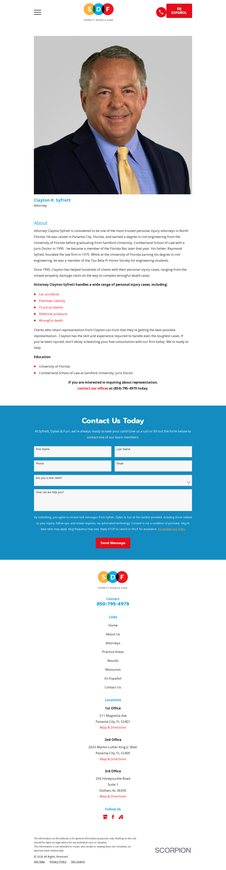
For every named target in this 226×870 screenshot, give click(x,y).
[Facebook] (113, 817)
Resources (113, 669)
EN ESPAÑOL (179, 10)
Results (112, 660)
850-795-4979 (113, 604)
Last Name (123, 449)
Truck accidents (51, 307)
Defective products (53, 314)
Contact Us (113, 687)
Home (113, 625)
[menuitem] (39, 861)
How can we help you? (50, 492)
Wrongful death (51, 320)
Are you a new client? (49, 478)
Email (119, 463)
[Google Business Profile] (105, 817)
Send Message (112, 542)
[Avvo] (120, 817)
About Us (113, 634)
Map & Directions (113, 727)
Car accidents (49, 294)
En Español (113, 678)
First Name (43, 449)
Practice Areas (113, 651)
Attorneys (113, 643)
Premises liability (52, 300)
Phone (40, 463)
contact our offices (92, 388)
